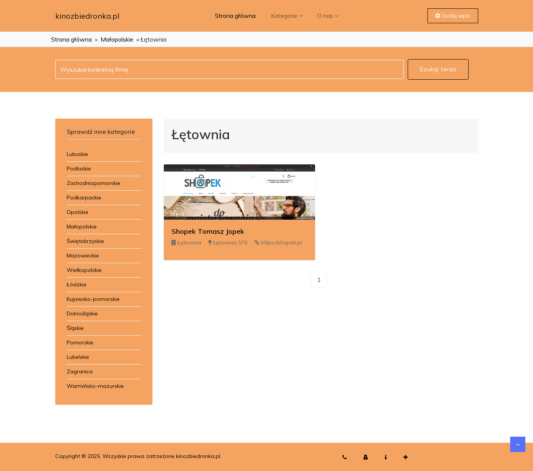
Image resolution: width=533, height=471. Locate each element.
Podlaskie (79, 168)
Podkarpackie (84, 197)
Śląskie (75, 328)
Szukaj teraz (438, 69)
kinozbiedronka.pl (87, 16)
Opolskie (77, 212)
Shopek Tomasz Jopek (207, 231)
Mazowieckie (83, 255)
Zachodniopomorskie (93, 183)
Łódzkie (76, 284)
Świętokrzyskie (85, 241)
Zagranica (80, 371)
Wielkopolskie (84, 270)
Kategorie (287, 15)
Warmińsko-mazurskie (95, 386)
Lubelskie (78, 357)
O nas (328, 15)
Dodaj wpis (452, 15)
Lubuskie (77, 154)
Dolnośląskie (82, 313)
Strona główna (235, 15)
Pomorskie (80, 342)
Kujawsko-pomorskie (93, 299)
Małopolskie (117, 39)
